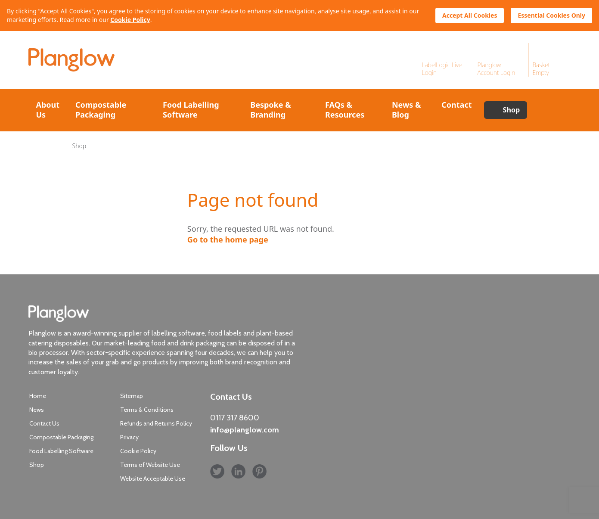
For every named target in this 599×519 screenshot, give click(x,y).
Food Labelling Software (191, 109)
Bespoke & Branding (270, 109)
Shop (511, 110)
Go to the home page (227, 239)
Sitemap (131, 396)
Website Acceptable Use (152, 478)
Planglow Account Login (496, 69)
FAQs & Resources (344, 109)
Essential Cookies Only (551, 15)
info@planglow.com (244, 430)
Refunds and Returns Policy (156, 423)
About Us (48, 109)
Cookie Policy (130, 20)
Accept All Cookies (469, 15)
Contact (456, 104)
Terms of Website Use (150, 465)
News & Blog (406, 109)
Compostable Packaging (100, 109)
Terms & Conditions (147, 409)
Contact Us (44, 423)
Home (37, 396)
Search (548, 110)
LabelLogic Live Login (442, 69)
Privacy (129, 437)
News (36, 409)
